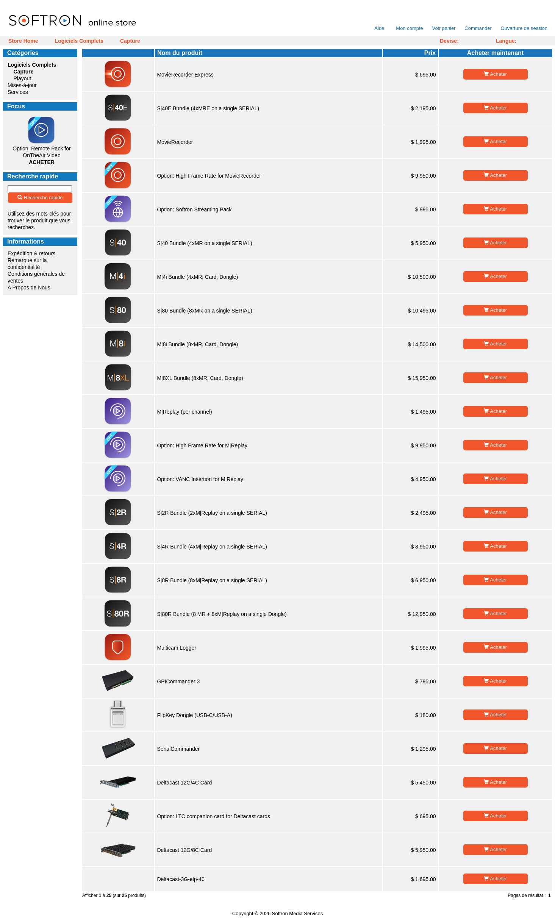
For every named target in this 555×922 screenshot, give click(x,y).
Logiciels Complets (79, 41)
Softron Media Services (297, 913)
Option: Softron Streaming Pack (194, 209)
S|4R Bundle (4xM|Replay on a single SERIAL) (212, 547)
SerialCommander (178, 749)
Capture (130, 41)
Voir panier (443, 28)
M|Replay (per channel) (184, 412)
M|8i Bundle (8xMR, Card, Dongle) (197, 344)
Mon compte (409, 28)
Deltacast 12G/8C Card (184, 850)
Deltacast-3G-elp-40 (180, 879)
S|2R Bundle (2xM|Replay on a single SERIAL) (212, 513)
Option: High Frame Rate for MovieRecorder (209, 176)
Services (18, 92)
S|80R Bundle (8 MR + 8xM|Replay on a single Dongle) (221, 614)
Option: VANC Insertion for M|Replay (200, 479)
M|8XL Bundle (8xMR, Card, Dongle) (200, 378)
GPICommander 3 (178, 681)
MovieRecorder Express (185, 75)
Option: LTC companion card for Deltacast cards (213, 816)
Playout (22, 78)
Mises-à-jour (22, 85)
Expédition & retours (31, 253)
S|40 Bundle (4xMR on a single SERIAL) (204, 243)
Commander (478, 28)
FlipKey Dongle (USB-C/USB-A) (194, 715)
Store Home (23, 41)
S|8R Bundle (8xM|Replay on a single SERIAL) (212, 580)
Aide (379, 28)
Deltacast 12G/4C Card (184, 783)
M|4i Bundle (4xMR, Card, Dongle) (197, 277)
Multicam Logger (176, 648)
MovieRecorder (175, 142)
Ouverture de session (523, 28)
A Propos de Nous (29, 287)
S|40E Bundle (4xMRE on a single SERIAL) (208, 108)
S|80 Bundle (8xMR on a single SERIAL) (204, 311)
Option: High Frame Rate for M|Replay (202, 445)
